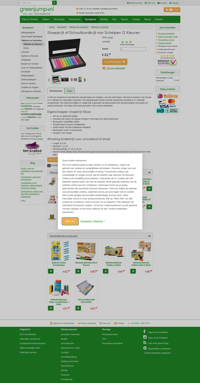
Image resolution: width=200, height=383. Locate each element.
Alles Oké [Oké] (70, 221)
